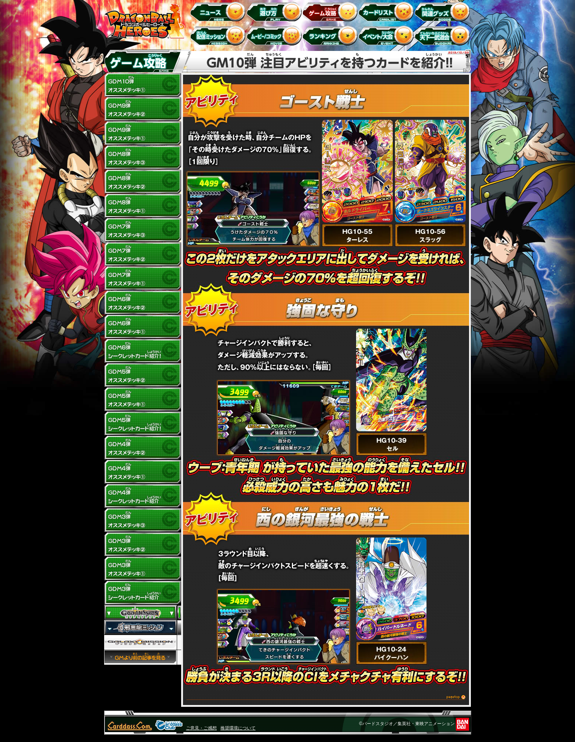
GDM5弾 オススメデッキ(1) (142, 399)
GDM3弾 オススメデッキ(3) (142, 520)
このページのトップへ (326, 698)
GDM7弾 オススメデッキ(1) (142, 278)
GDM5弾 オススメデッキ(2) (142, 375)
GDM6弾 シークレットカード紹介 (142, 351)
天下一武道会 (443, 35)
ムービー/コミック (275, 35)
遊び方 (275, 11)
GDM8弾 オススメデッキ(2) (142, 182)
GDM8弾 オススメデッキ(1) (142, 206)
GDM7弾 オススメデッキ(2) (142, 254)
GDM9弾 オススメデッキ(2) (142, 109)
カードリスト (387, 11)
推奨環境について (238, 728)
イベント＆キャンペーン (387, 35)
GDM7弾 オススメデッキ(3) (142, 230)
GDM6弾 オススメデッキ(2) (142, 303)
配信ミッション (219, 35)
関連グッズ (443, 11)
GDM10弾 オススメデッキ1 (142, 85)
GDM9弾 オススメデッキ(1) (142, 133)
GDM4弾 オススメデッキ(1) (142, 472)
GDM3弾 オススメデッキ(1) (142, 569)
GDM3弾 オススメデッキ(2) (142, 544)
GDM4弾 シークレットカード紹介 (142, 496)
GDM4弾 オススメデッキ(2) (142, 448)
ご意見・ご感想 (201, 728)
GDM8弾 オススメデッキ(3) (142, 157)
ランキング (331, 35)
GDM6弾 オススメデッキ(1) (142, 327)
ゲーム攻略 (331, 11)
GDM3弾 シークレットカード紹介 (142, 593)
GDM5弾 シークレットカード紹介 (142, 423)
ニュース (219, 11)
